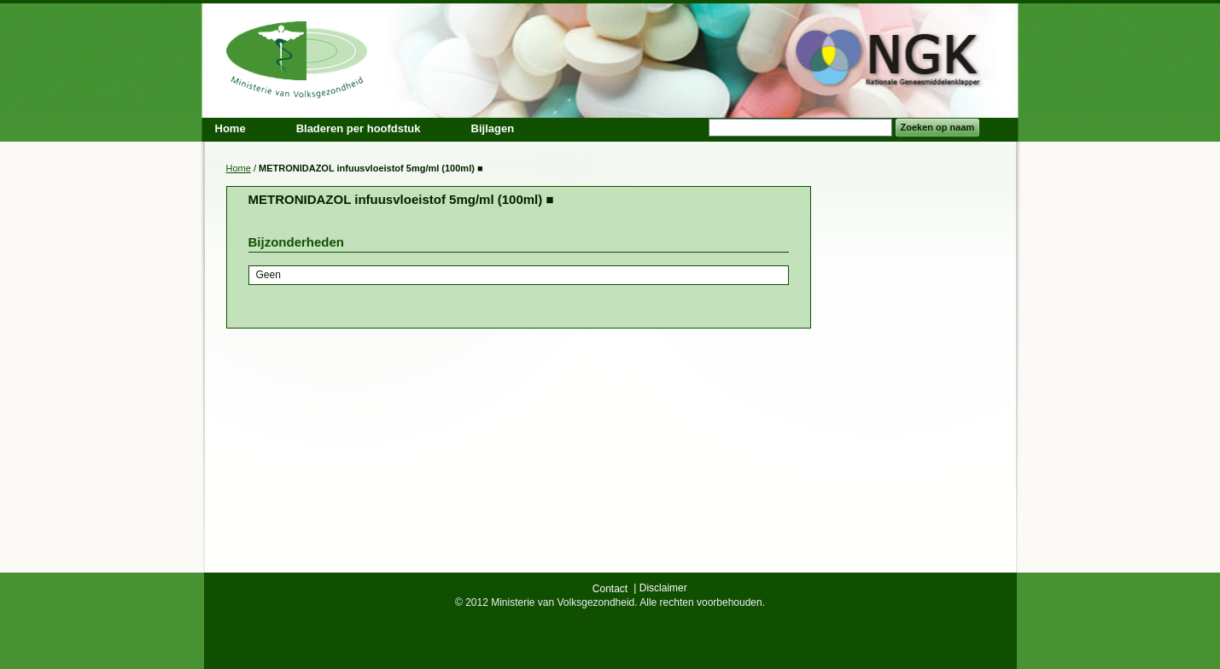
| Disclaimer (659, 588)
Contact (610, 589)
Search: (698, 128)
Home (238, 168)
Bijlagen (493, 128)
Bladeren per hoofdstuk (358, 128)
